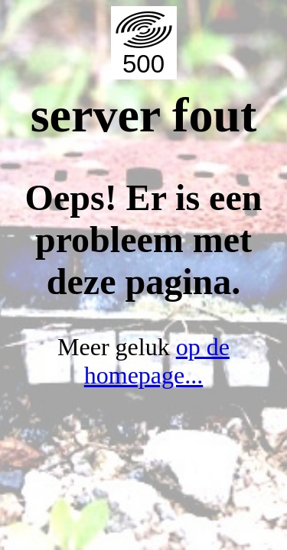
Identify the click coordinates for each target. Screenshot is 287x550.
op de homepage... (157, 361)
